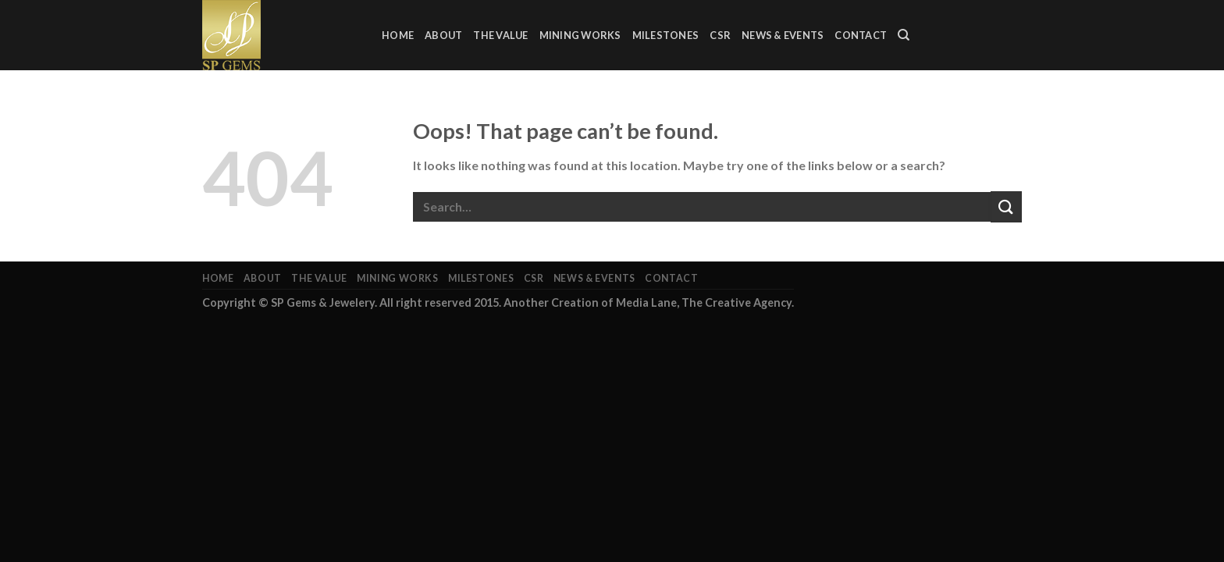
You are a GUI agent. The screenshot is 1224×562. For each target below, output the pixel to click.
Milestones (665, 35)
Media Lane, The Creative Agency (704, 302)
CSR (720, 35)
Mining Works (580, 35)
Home (398, 35)
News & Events (783, 35)
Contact (860, 35)
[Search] (903, 35)
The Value (500, 35)
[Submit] (1006, 206)
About (443, 35)
